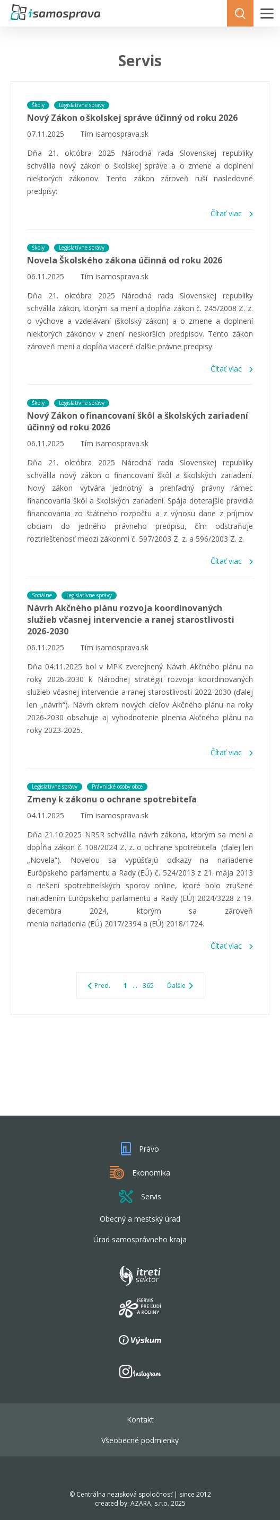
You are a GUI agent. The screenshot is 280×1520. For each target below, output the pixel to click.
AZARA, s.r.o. (149, 1503)
